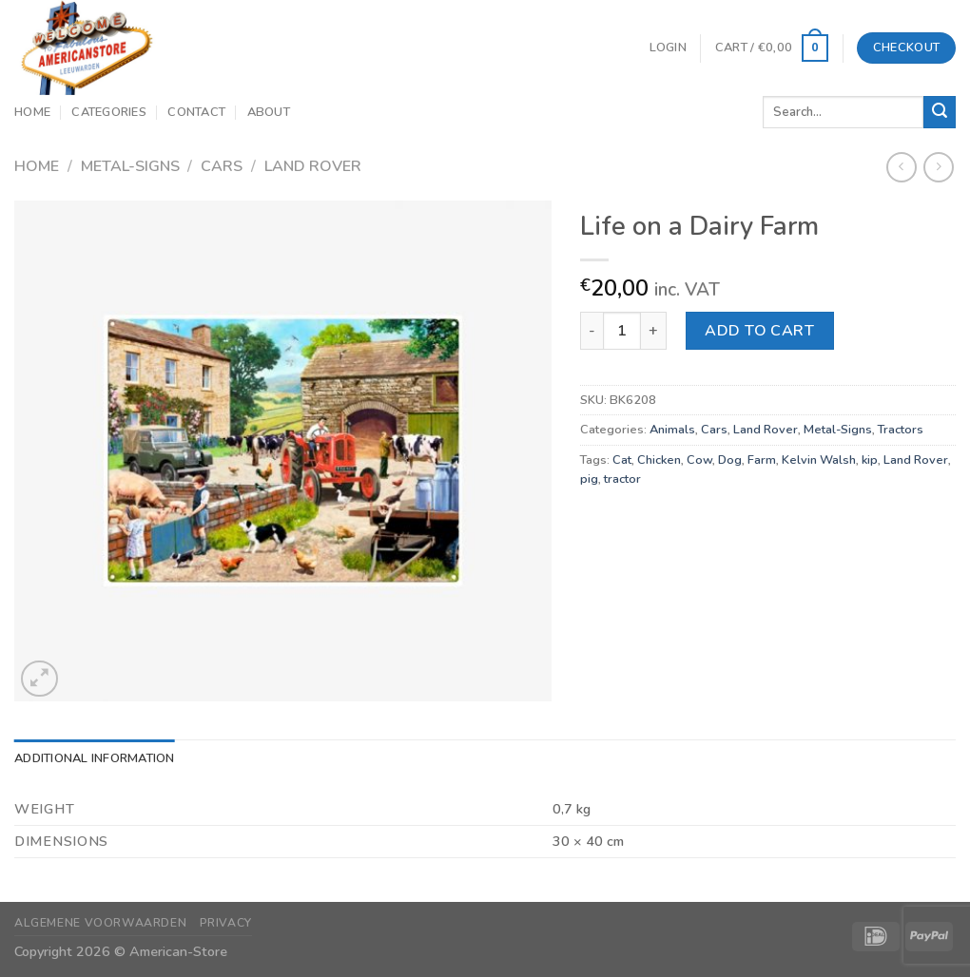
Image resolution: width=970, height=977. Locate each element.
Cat (621, 460)
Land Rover (312, 166)
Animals (672, 429)
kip (870, 460)
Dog (730, 460)
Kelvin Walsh (819, 460)
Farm (761, 460)
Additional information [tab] (94, 758)
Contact (196, 112)
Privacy (226, 922)
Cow (699, 460)
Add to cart (759, 330)
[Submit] (939, 112)
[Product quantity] (622, 331)
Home (32, 112)
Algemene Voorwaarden (100, 922)
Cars (221, 166)
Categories (108, 112)
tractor (622, 479)
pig (589, 479)
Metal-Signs (130, 166)
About (268, 112)
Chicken (659, 460)
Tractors (900, 429)
